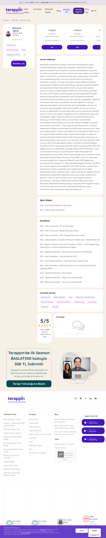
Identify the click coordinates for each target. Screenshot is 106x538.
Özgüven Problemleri (63, 302)
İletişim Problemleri (46, 302)
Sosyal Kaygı (89, 302)
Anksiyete (55, 306)
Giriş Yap (87, 10)
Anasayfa (6, 20)
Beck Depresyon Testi (12, 429)
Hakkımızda (33, 423)
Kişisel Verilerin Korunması (65, 444)
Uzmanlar (37, 10)
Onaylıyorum (94, 535)
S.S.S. (31, 441)
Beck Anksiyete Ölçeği (12, 419)
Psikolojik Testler (49, 10)
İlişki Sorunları (11, 45)
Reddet (94, 531)
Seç (52, 47)
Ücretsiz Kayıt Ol (79, 11)
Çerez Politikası (60, 447)
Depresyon (44, 306)
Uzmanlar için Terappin (38, 453)
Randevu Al (18, 63)
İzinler (82, 531)
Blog (59, 11)
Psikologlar (14, 20)
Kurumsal (33, 438)
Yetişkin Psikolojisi (12, 50)
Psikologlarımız (35, 426)
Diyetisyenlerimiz (35, 430)
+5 (24, 54)
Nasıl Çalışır (26, 10)
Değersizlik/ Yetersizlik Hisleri (14, 54)
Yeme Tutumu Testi (11, 465)
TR (94, 11)
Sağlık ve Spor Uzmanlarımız (40, 434)
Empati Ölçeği (9, 461)
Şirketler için (66, 11)
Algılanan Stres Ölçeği (12, 469)
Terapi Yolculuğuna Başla (29, 383)
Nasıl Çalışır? (34, 419)
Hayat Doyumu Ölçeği (12, 433)
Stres (23, 50)
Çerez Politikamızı (26, 532)
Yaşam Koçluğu (77, 302)
